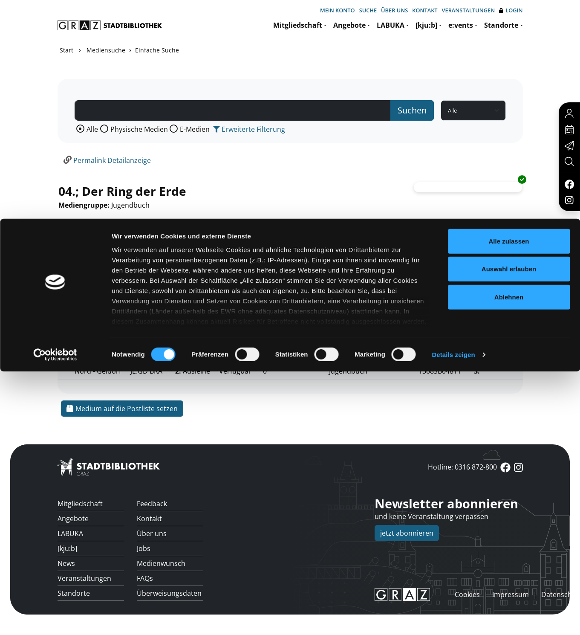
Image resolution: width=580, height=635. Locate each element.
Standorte (501, 25)
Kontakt (424, 10)
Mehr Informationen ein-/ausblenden (121, 281)
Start (66, 50)
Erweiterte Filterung (249, 129)
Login (510, 10)
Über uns (394, 10)
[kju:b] (426, 25)
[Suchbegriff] (233, 110)
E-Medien (195, 129)
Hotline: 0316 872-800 (462, 467)
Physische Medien (139, 129)
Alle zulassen (508, 504)
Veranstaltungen (468, 10)
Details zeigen (453, 618)
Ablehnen (508, 560)
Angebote (349, 25)
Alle (92, 129)
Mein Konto (337, 10)
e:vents (460, 25)
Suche (368, 10)
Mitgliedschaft (297, 25)
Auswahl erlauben (509, 532)
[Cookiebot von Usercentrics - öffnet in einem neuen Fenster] (55, 618)
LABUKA (390, 25)
